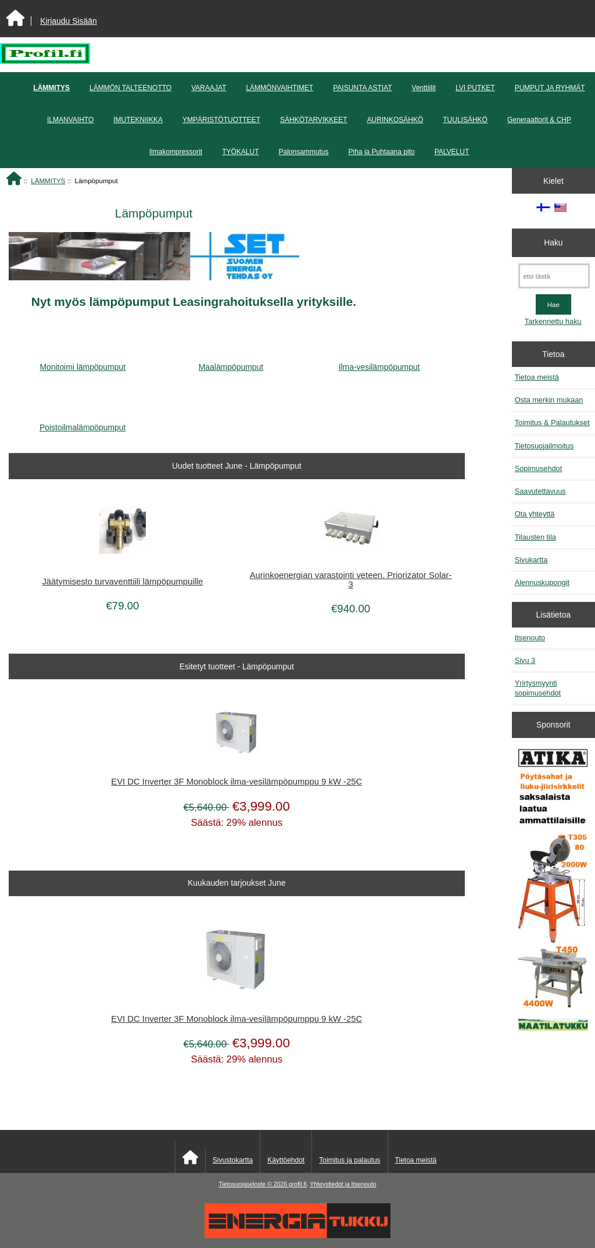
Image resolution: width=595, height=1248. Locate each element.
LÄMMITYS (48, 180)
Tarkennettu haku (553, 321)
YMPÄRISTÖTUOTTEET (221, 120)
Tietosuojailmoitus (544, 445)
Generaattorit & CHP (539, 120)
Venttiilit (424, 88)
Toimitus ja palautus (349, 1160)
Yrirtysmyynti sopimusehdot (538, 688)
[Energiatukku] (297, 1235)
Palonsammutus (304, 152)
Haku (553, 242)
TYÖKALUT (240, 152)
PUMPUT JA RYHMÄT (550, 88)
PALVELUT (452, 152)
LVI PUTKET (475, 88)
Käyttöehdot (285, 1160)
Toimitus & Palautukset (552, 422)
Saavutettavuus (540, 491)
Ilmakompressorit (175, 152)
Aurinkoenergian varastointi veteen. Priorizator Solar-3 (351, 579)
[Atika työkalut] (553, 889)
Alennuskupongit (542, 582)
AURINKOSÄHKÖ (395, 120)
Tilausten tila (535, 537)
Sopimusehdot (538, 468)
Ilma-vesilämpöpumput (379, 363)
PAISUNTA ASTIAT (362, 88)
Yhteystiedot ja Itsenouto (343, 1184)
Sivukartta (531, 559)
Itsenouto (530, 637)
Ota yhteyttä (535, 513)
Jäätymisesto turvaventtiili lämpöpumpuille (122, 581)
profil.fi (298, 1184)
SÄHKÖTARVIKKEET (313, 120)
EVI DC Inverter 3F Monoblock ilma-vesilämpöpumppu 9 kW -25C (236, 781)
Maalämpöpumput (231, 363)
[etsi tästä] (554, 275)
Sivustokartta (233, 1160)
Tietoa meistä (537, 377)
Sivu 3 (525, 660)
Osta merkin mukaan (549, 399)
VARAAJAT (208, 88)
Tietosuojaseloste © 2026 (253, 1184)
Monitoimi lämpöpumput (83, 363)
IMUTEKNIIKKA (138, 120)
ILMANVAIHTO (70, 120)
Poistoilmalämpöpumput (83, 423)
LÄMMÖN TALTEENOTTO (130, 88)
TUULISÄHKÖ (465, 120)
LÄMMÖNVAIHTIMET (279, 88)
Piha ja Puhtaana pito (382, 152)
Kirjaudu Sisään (68, 21)
